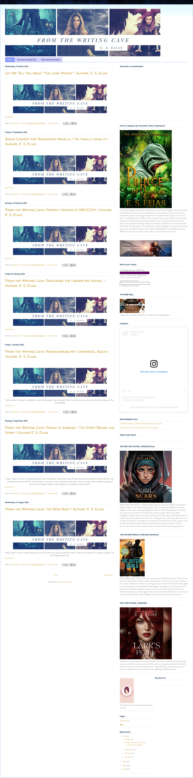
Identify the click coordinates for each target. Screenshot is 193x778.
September (129, 749)
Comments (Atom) (65, 582)
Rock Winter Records (51, 59)
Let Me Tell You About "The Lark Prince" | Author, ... (135, 743)
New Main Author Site (26, 59)
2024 (125, 736)
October (128, 739)
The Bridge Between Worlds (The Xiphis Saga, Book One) (141, 423)
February (128, 753)
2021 (125, 765)
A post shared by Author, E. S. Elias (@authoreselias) (154, 407)
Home (10, 59)
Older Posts (108, 575)
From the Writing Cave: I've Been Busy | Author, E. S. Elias (54, 509)
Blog (121, 724)
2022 (125, 761)
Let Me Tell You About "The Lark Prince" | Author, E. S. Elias (56, 73)
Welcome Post (125, 720)
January (128, 757)
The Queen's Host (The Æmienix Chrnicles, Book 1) (139, 427)
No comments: (53, 123)
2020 (125, 769)
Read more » (10, 116)
